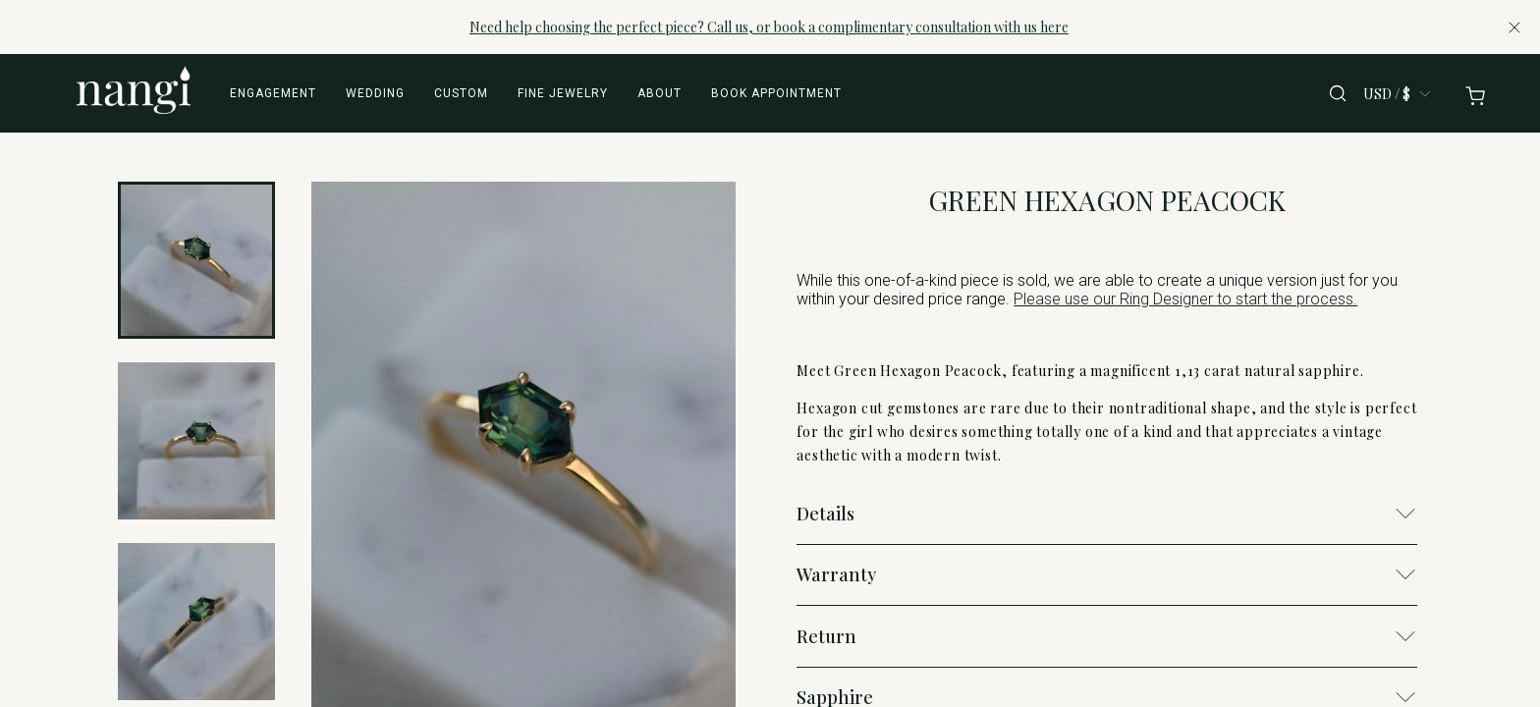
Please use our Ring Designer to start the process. (1185, 299)
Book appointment (776, 93)
